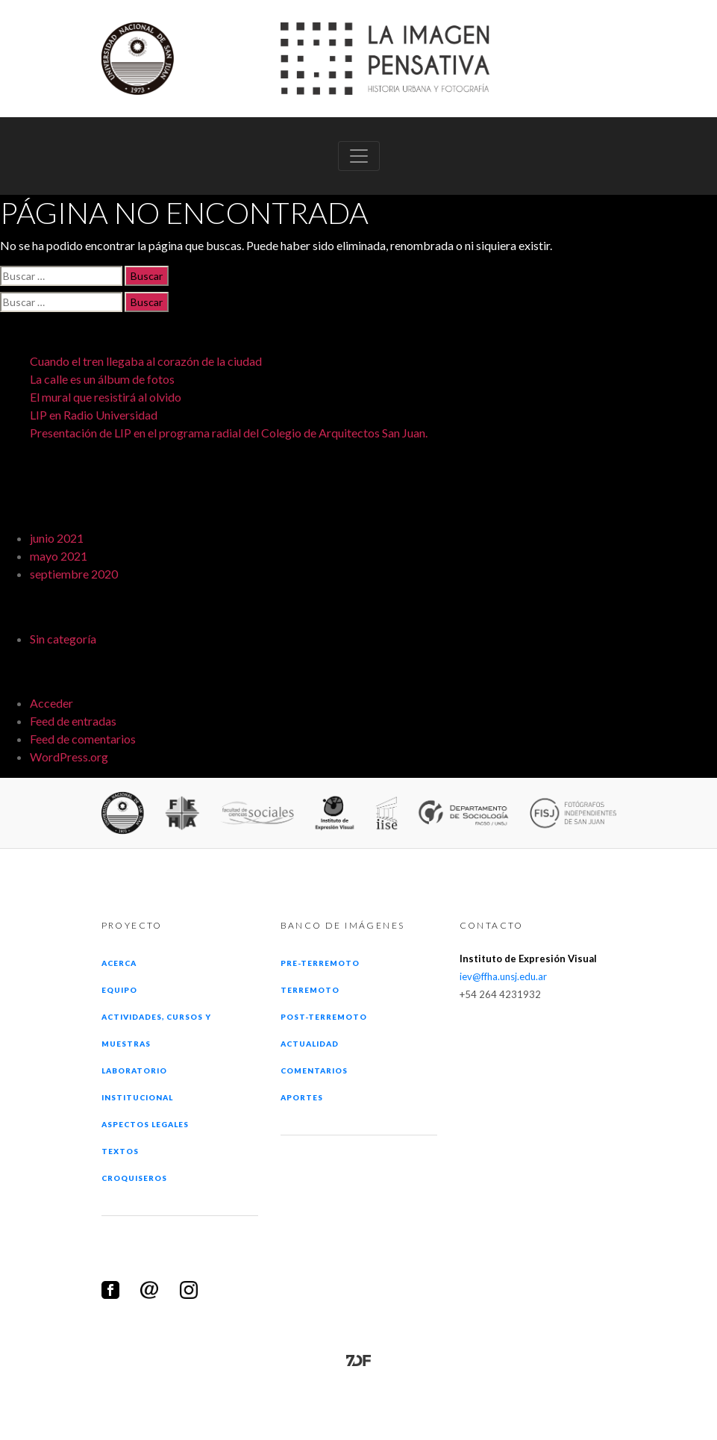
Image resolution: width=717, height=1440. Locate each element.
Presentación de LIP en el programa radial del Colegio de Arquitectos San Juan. (229, 433)
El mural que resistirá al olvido (105, 397)
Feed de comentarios (83, 739)
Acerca (119, 963)
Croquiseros (134, 1177)
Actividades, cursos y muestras (156, 1030)
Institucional (137, 1097)
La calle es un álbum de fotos (102, 379)
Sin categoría (63, 639)
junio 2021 (57, 538)
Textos (120, 1151)
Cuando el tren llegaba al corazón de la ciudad (146, 361)
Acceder (51, 703)
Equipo (119, 989)
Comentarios (314, 1070)
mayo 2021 (58, 556)
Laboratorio (134, 1070)
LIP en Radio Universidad (93, 415)
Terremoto (310, 989)
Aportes (302, 1097)
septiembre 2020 (74, 574)
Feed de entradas (73, 721)
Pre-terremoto (320, 963)
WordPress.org (69, 756)
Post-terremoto (324, 1016)
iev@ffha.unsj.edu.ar (503, 976)
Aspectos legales (145, 1124)
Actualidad (310, 1043)
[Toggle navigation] (359, 156)
